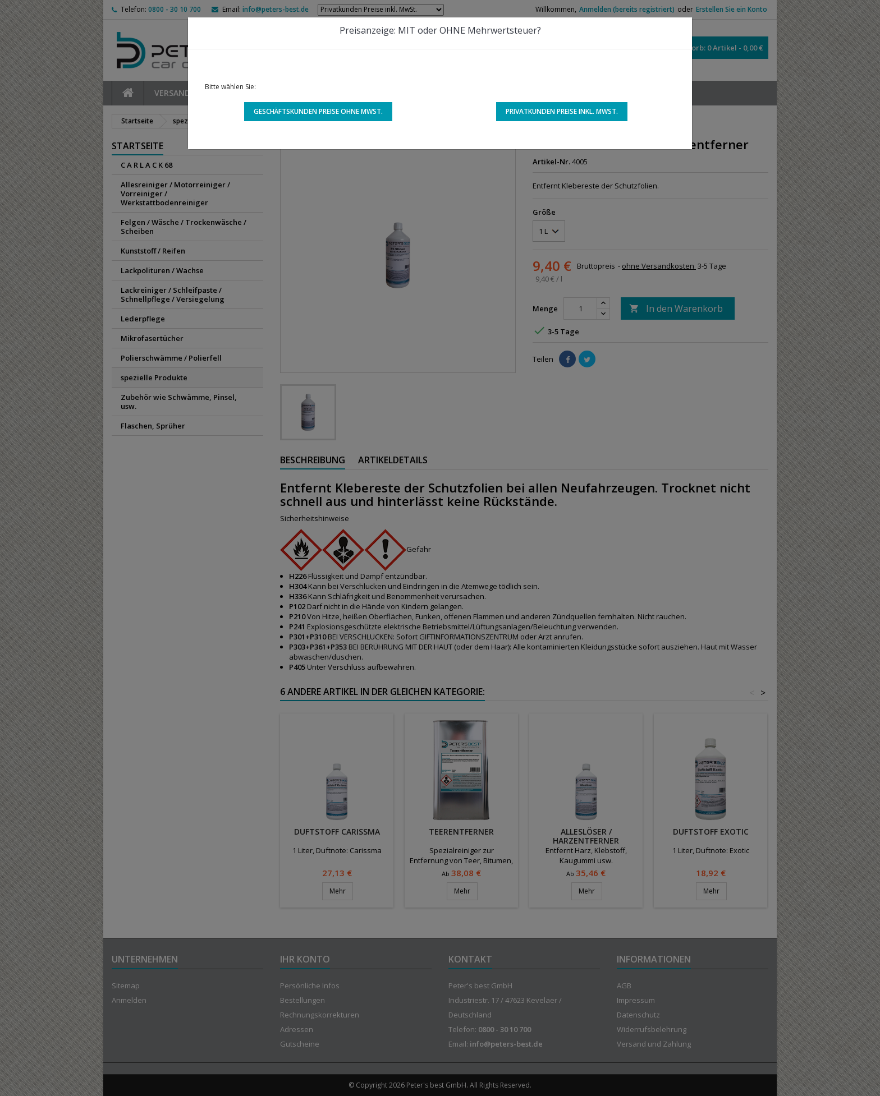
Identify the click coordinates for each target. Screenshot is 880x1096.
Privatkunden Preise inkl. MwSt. (562, 111)
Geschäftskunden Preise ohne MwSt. (318, 111)
